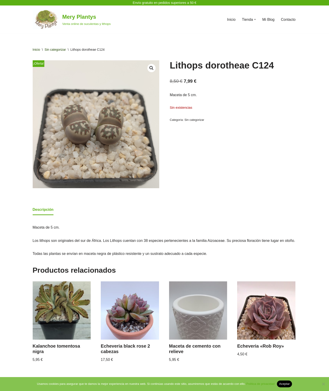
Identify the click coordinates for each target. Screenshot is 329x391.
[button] (255, 19)
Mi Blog (268, 19)
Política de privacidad (260, 384)
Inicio (231, 19)
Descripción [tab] (43, 209)
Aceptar (284, 384)
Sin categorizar (55, 49)
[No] (323, 384)
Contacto (288, 19)
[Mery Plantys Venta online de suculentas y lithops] (72, 19)
